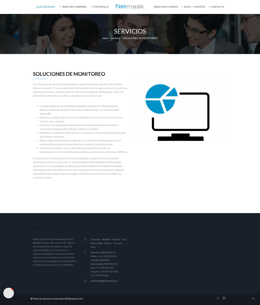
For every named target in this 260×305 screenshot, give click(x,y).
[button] (8, 293)
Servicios (115, 38)
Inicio (105, 38)
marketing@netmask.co (104, 280)
